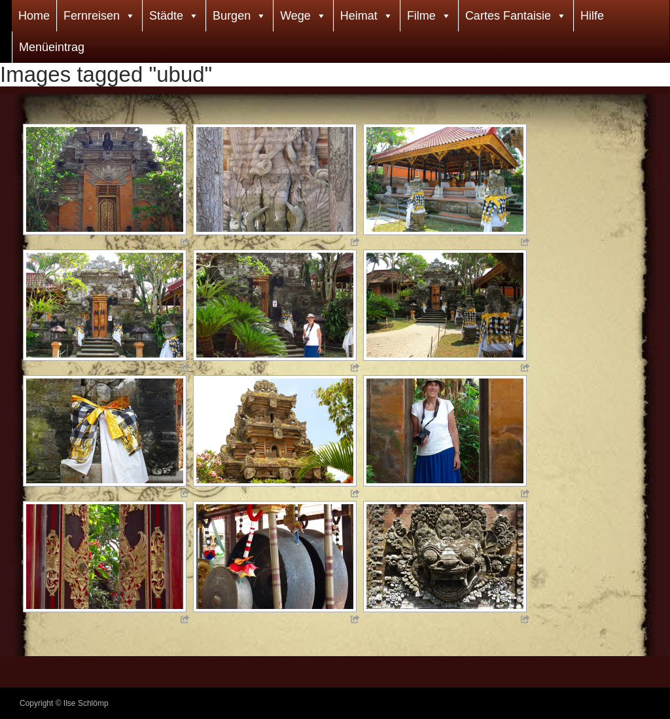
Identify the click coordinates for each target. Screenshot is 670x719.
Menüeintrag (51, 47)
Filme (421, 15)
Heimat (359, 15)
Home (34, 15)
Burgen (232, 15)
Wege (295, 15)
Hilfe (592, 15)
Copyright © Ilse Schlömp (64, 703)
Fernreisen (91, 15)
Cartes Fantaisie (508, 15)
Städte (166, 15)
